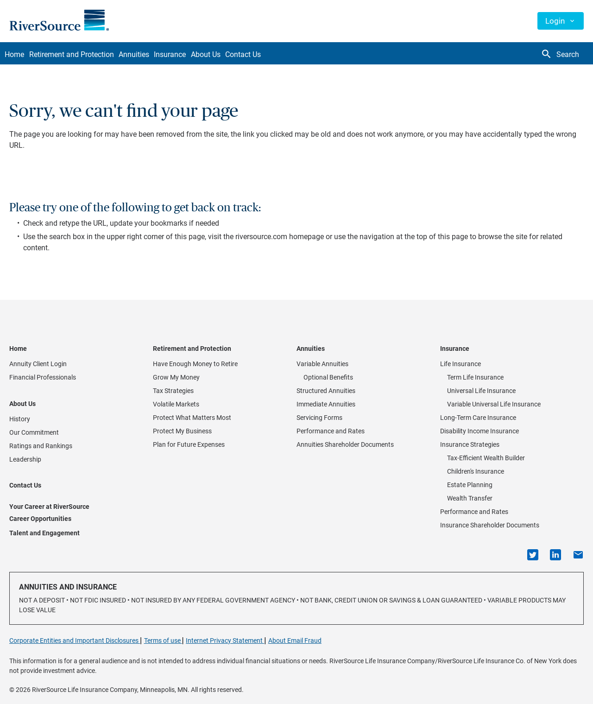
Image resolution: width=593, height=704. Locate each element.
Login (555, 20)
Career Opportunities (40, 518)
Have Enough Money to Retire (195, 364)
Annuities (156, 54)
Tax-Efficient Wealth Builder (486, 458)
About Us (246, 54)
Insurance (202, 54)
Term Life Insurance (475, 377)
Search (560, 54)
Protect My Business (182, 431)
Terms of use (163, 640)
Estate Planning (469, 484)
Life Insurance (460, 364)
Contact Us (293, 54)
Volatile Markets (176, 404)
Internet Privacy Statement (225, 640)
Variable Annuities (322, 364)
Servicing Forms (319, 417)
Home (19, 54)
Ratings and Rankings (40, 446)
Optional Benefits (328, 377)
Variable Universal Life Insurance (494, 404)
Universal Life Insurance (481, 390)
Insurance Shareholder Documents (489, 525)
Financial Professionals (42, 377)
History (19, 419)
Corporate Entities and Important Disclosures (74, 640)
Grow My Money (176, 377)
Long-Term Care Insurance (478, 417)
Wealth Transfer (469, 498)
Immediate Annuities (325, 404)
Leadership (25, 459)
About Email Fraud (295, 640)
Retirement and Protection (85, 54)
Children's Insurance (475, 471)
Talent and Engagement (44, 533)
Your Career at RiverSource (49, 506)
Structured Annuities (325, 390)
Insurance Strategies (469, 444)
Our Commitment (34, 432)
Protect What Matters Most (192, 417)
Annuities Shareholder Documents (345, 444)
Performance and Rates (330, 431)
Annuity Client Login (38, 364)
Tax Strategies (173, 390)
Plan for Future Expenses (189, 444)
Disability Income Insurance (479, 431)
